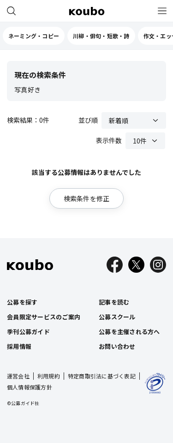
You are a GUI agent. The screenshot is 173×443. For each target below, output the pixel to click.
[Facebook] (115, 265)
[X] (136, 265)
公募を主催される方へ (129, 331)
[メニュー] (162, 11)
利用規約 (48, 376)
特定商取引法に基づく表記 (102, 376)
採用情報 (19, 346)
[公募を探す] (11, 11)
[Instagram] (158, 265)
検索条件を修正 (87, 198)
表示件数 (109, 140)
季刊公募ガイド (28, 331)
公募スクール (117, 316)
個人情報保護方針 (29, 387)
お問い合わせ (117, 346)
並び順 (88, 120)
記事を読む (114, 302)
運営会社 (18, 376)
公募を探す (22, 302)
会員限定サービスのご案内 (43, 316)
